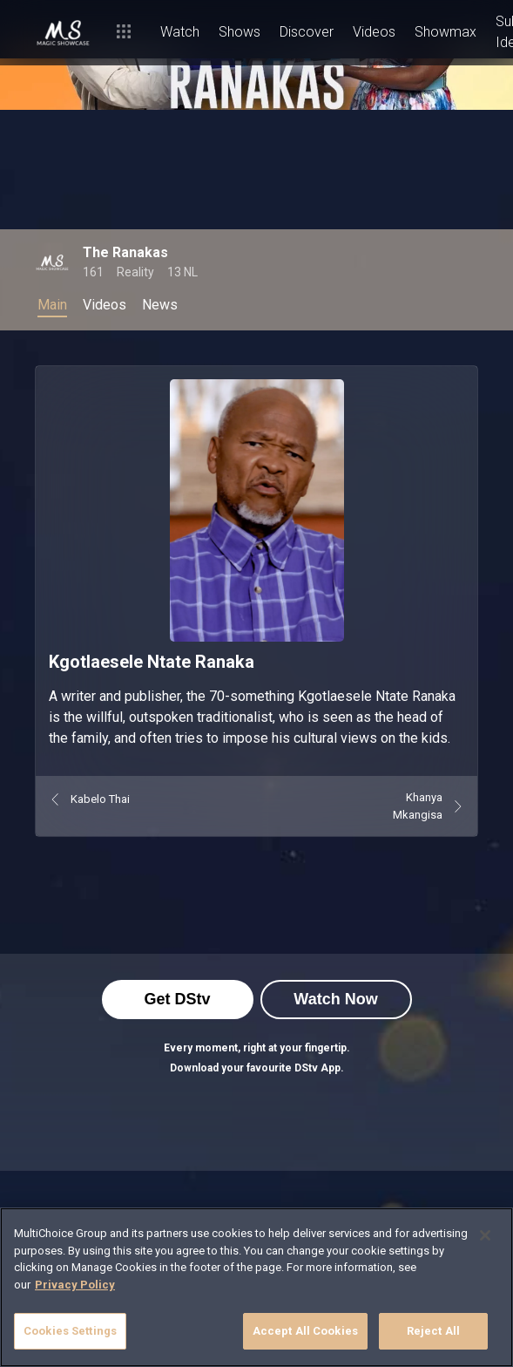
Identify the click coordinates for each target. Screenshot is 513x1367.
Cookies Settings (70, 1330)
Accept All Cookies (305, 1330)
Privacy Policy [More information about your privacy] (75, 1284)
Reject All (433, 1330)
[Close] (485, 1235)
